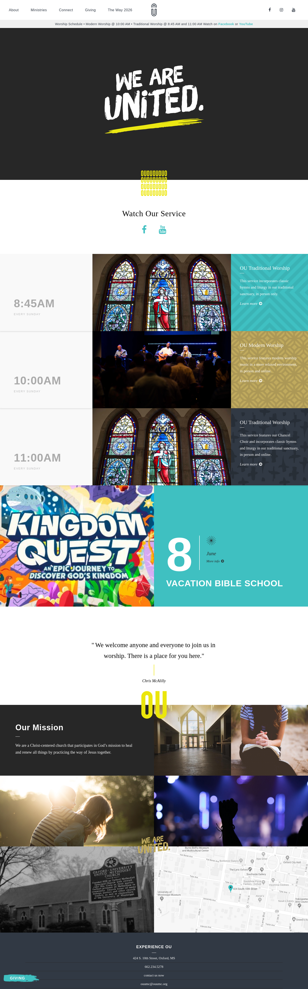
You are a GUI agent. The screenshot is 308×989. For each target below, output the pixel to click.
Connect (66, 10)
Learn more (251, 304)
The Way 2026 (120, 10)
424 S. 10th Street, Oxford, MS (154, 958)
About (14, 10)
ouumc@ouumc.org (154, 984)
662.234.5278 (154, 967)
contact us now (154, 975)
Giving (90, 10)
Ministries (39, 10)
